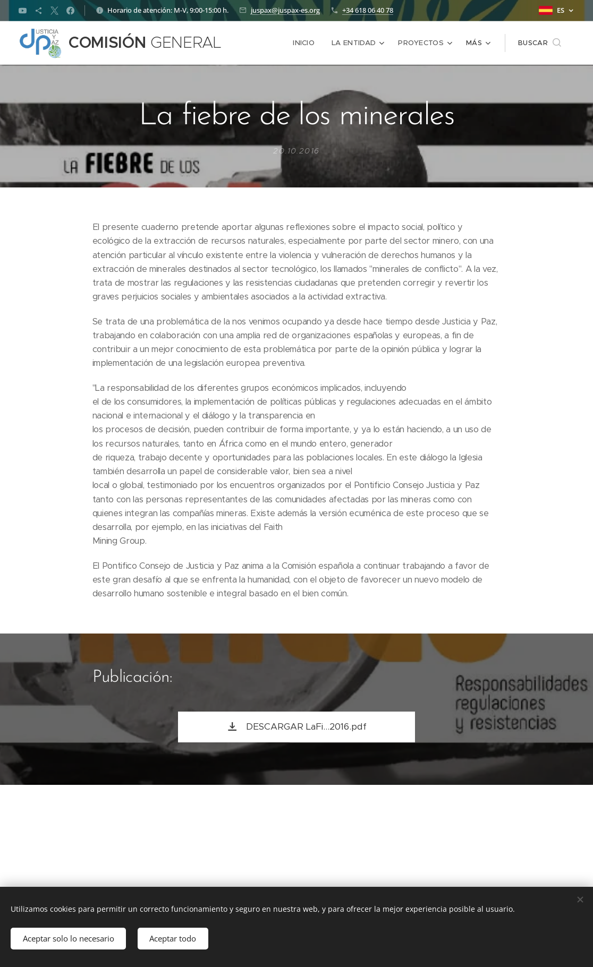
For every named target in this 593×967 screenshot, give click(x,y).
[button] (539, 43)
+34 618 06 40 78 (367, 10)
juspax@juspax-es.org (285, 10)
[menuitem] (308, 43)
